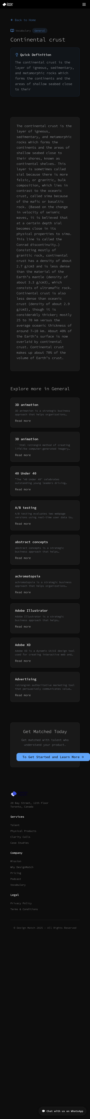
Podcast (15, 879)
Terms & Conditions (24, 909)
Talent (14, 825)
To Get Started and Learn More (53, 757)
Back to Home (23, 20)
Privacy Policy (21, 903)
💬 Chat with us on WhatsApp (62, 1111)
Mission (15, 861)
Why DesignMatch (21, 867)
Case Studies (19, 842)
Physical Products (23, 831)
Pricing (15, 873)
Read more (23, 420)
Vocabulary (18, 884)
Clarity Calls (20, 837)
